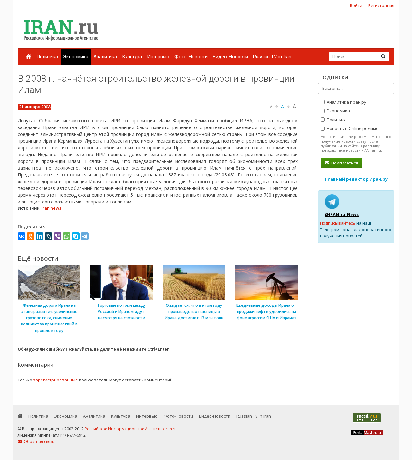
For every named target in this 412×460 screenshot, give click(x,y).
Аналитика (105, 57)
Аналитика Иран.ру (343, 102)
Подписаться (341, 163)
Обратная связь (36, 441)
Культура (132, 57)
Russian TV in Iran (272, 57)
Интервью (158, 57)
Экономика (75, 57)
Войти (356, 5)
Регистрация (381, 5)
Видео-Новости (230, 57)
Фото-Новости (191, 57)
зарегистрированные (55, 380)
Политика (47, 57)
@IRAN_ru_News (342, 214)
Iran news (51, 208)
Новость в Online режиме (350, 128)
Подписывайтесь (337, 223)
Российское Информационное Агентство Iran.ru (131, 429)
